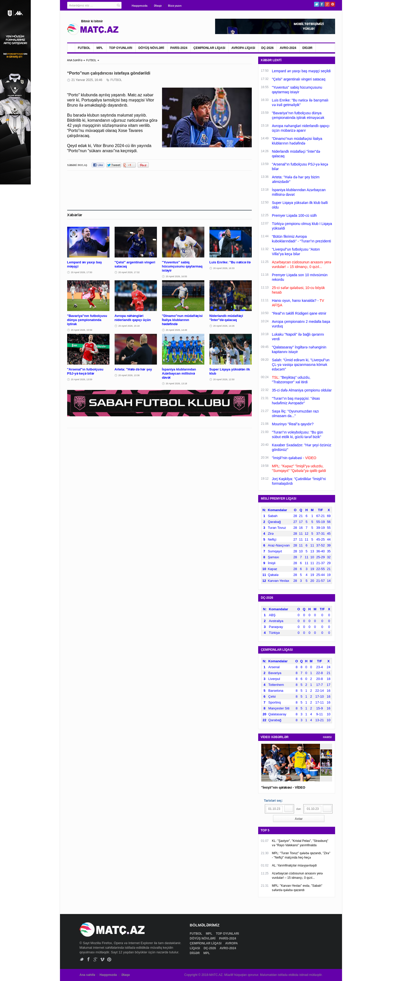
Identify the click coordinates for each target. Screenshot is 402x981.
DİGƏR (308, 48)
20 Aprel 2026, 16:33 (224, 268)
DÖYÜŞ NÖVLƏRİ (151, 48)
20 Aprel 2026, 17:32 (129, 272)
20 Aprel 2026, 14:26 (224, 326)
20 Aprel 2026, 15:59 (81, 330)
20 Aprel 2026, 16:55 (176, 276)
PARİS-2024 (178, 48)
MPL (99, 48)
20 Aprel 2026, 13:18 (176, 383)
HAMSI (327, 737)
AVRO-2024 (288, 48)
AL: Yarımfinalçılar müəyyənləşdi (294, 865)
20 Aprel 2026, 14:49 (176, 330)
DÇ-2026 (267, 48)
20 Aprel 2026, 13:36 (129, 375)
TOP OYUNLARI (120, 48)
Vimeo (102, 959)
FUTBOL (84, 48)
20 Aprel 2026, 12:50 (224, 379)
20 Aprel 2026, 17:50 (81, 272)
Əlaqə (158, 5)
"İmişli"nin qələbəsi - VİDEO (283, 787)
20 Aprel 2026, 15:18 (129, 326)
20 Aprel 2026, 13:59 (81, 379)
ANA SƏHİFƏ (75, 60)
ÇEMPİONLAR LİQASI (209, 48)
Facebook (321, 4)
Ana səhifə (87, 975)
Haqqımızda (140, 5)
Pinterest (332, 4)
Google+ (327, 4)
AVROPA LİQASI (243, 48)
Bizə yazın (175, 5)
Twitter (316, 4)
